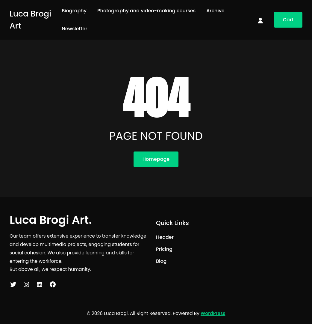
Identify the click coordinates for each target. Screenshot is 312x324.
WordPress (213, 313)
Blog (161, 261)
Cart (288, 19)
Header (165, 237)
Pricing (164, 249)
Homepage (156, 159)
